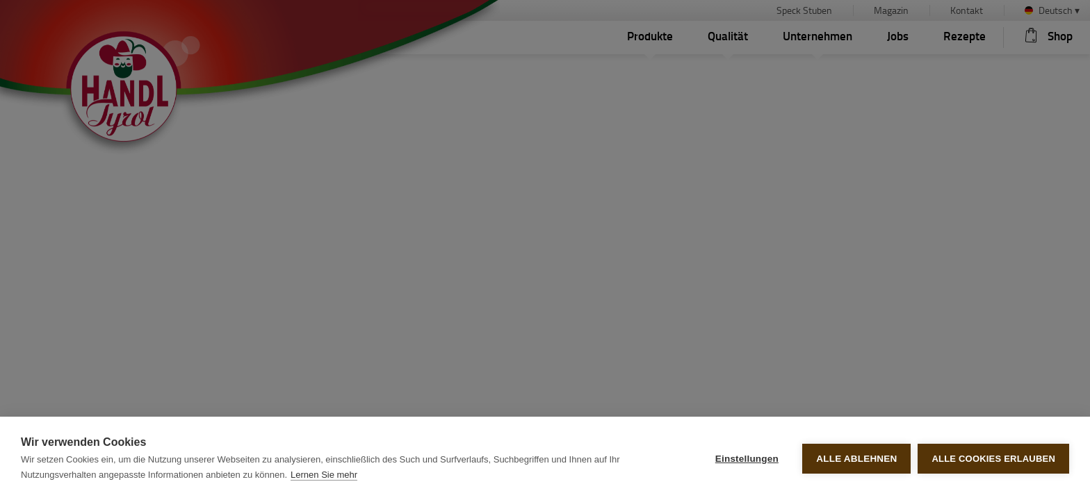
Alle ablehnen (856, 458)
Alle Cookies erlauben (993, 458)
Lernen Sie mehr (324, 474)
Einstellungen (747, 458)
